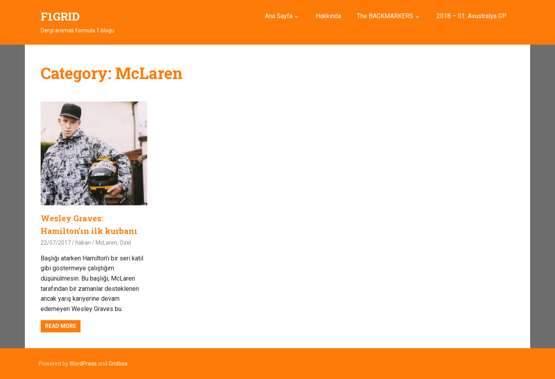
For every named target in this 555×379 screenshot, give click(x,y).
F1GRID (60, 16)
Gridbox (118, 363)
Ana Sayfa (278, 16)
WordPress (83, 363)
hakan (83, 242)
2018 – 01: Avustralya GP (471, 16)
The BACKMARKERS (385, 16)
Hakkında (328, 16)
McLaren (106, 242)
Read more (60, 326)
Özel (125, 242)
